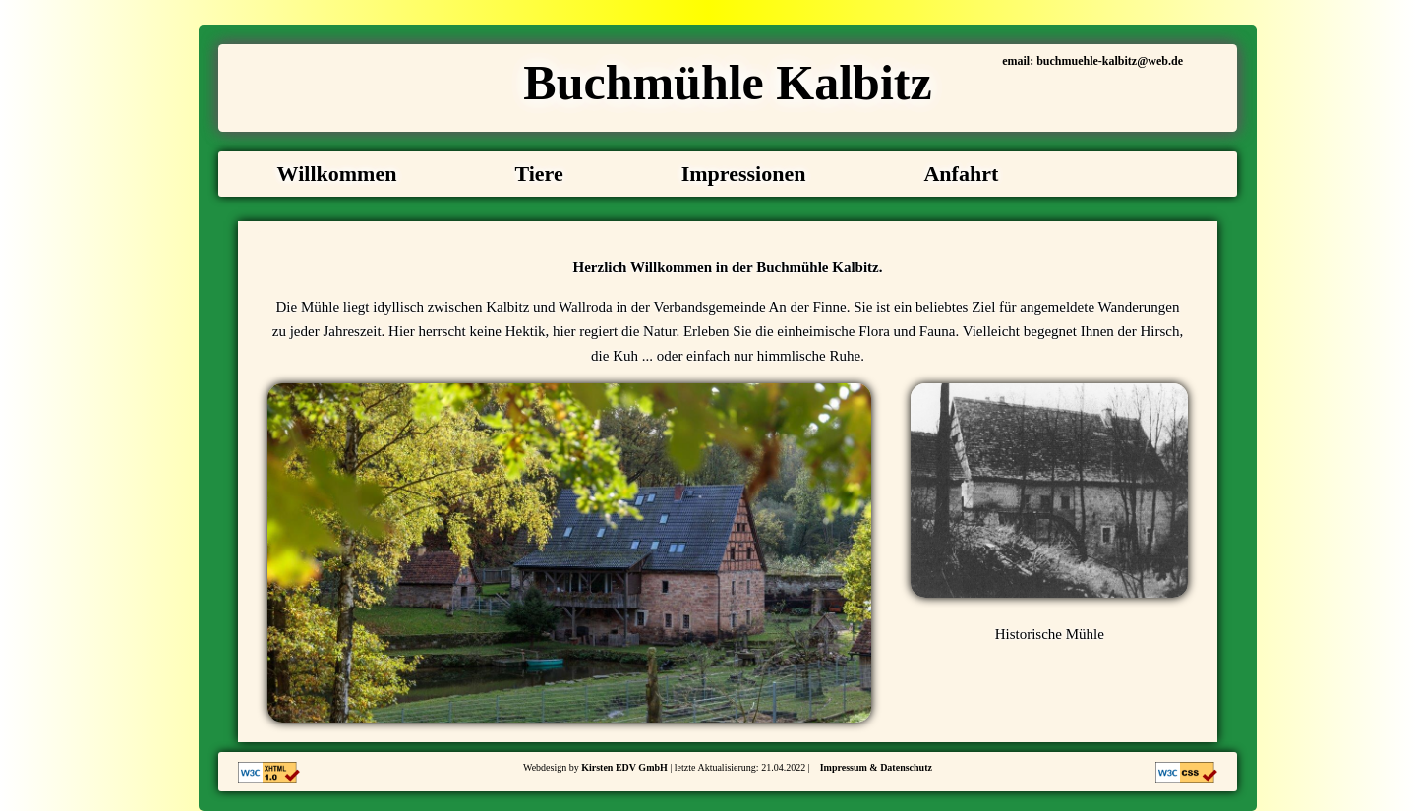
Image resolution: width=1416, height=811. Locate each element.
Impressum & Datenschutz (876, 767)
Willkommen (337, 173)
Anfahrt (960, 173)
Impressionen (743, 173)
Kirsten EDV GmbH (624, 767)
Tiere (538, 173)
